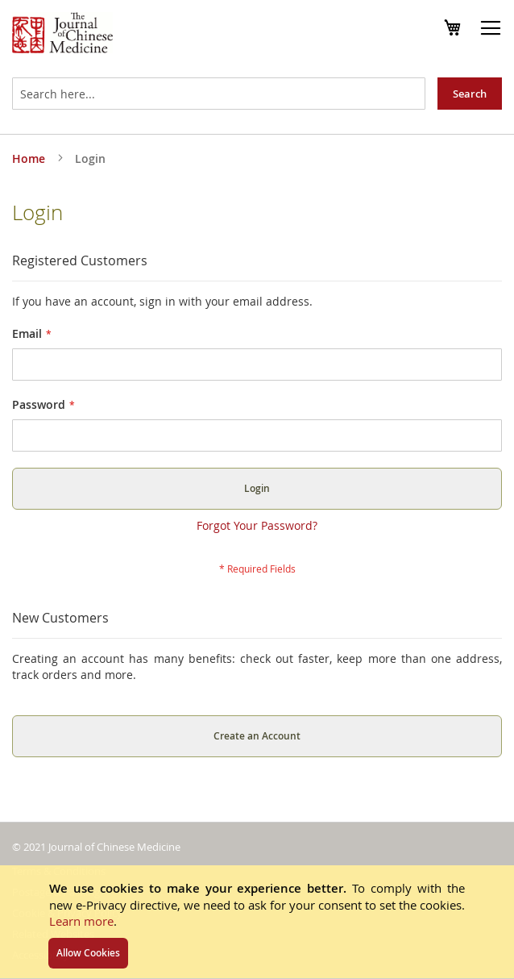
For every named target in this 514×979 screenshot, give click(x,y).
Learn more (81, 921)
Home (30, 158)
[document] (257, 921)
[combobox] (218, 93)
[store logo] (62, 34)
